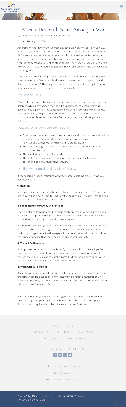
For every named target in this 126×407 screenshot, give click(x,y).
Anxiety (66, 35)
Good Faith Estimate (73, 396)
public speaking (89, 80)
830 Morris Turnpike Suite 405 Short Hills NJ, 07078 (63, 332)
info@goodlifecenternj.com (65, 379)
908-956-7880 (64, 373)
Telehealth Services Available (63, 366)
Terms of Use (40, 396)
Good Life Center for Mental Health (40, 35)
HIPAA (58, 396)
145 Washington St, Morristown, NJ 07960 (63, 338)
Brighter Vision (38, 400)
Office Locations (63, 326)
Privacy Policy (24, 396)
